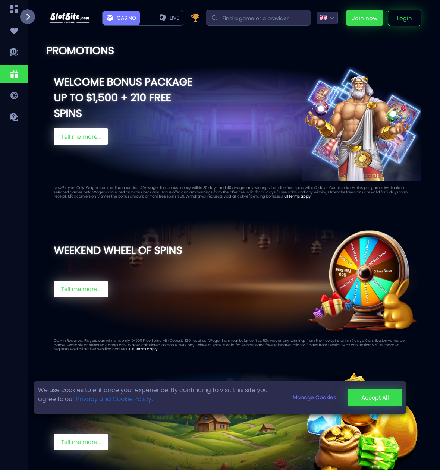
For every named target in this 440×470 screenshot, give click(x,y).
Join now (364, 18)
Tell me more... (81, 137)
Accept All (375, 397)
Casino (121, 18)
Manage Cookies (314, 397)
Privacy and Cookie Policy (113, 399)
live (169, 18)
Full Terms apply (296, 196)
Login (404, 18)
